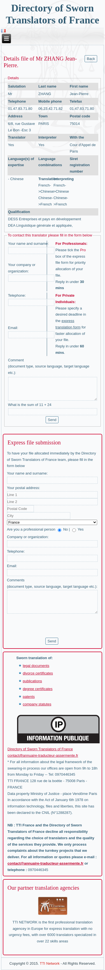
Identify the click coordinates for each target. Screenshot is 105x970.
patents (29, 697)
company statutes (37, 704)
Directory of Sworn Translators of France (40, 749)
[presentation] (49, 626)
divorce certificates (38, 673)
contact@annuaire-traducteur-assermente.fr (43, 755)
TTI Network (50, 963)
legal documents (36, 666)
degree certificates (37, 689)
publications (32, 681)
